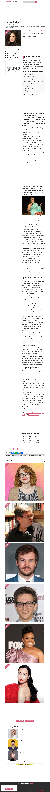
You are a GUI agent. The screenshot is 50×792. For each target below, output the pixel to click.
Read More (13, 787)
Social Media (26, 91)
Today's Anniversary (19, 720)
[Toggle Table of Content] (43, 74)
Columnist (11, 449)
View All (25, 761)
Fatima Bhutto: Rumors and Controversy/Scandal (30, 87)
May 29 (14, 51)
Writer (15, 449)
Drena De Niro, (30, 412)
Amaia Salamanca (33, 414)
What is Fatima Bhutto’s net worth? (32, 85)
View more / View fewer (13, 59)
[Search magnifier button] (36, 2)
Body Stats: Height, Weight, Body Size (32, 90)
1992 (16, 51)
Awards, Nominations (28, 83)
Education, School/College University (32, 79)
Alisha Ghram (23, 29)
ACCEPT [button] (7, 788)
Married (12, 1)
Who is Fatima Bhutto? (28, 76)
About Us (20, 784)
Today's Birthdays (20, 764)
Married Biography (8, 19)
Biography (15, 19)
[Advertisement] (25, 11)
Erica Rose (38, 412)
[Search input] (29, 2)
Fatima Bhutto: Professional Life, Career (33, 81)
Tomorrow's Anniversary (29, 720)
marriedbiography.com (22, 786)
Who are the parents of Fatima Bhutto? (32, 78)
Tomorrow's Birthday (28, 764)
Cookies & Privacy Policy (27, 784)
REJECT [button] (11, 788)
